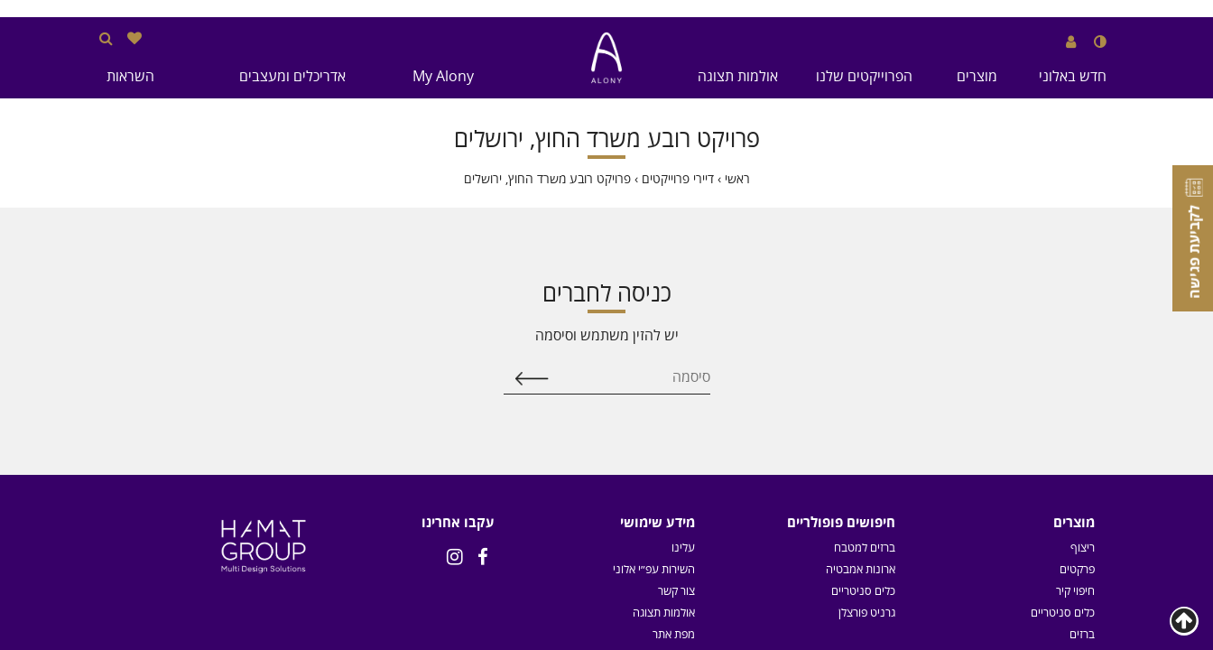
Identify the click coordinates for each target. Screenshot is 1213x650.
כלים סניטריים (1063, 393)
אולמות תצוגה (738, 76)
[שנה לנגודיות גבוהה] (1100, 41)
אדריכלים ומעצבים (292, 76)
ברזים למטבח (864, 328)
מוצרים (977, 76)
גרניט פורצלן (866, 393)
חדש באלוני (1073, 76)
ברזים (1082, 415)
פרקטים (1077, 350)
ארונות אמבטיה (860, 350)
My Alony (443, 76)
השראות (130, 76)
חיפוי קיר (1075, 372)
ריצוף (1082, 328)
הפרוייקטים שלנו (864, 76)
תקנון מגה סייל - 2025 (644, 437)
